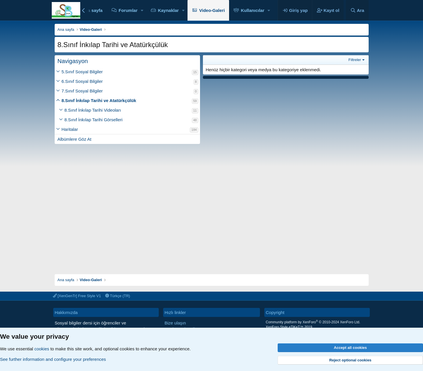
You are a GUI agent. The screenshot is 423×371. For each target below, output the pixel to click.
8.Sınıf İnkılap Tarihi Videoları (93, 110)
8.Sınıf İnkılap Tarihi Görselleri (94, 119)
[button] (142, 10)
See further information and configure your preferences (53, 359)
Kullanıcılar (252, 10)
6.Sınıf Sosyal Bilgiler (82, 81)
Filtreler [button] (355, 60)
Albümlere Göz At (75, 139)
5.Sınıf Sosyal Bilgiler (82, 71)
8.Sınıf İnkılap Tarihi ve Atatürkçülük (99, 100)
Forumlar (128, 10)
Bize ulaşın (175, 322)
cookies (41, 348)
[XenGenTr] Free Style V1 (77, 296)
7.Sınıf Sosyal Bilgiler (82, 90)
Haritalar (70, 129)
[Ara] (357, 10)
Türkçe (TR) (117, 296)
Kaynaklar (168, 10)
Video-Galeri (212, 10)
